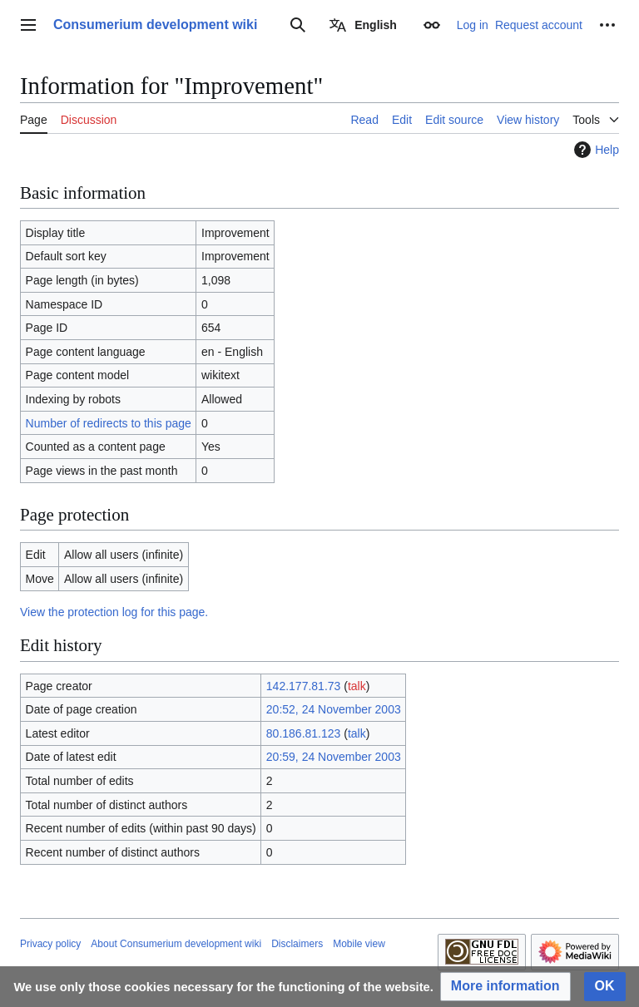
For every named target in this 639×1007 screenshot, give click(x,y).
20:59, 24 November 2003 (333, 756)
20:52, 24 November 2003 (333, 709)
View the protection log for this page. (114, 612)
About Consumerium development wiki (176, 944)
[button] (505, 986)
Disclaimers (297, 944)
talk (357, 686)
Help (594, 149)
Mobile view (359, 944)
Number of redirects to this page (108, 423)
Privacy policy (50, 944)
